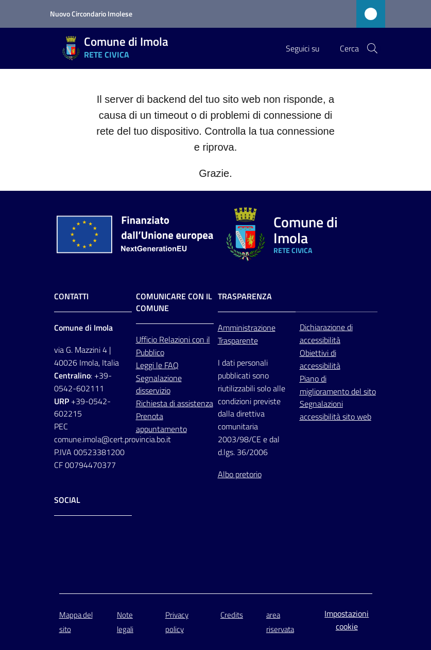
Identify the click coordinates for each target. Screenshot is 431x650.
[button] (372, 48)
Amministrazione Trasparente (246, 334)
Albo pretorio (240, 474)
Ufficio (147, 339)
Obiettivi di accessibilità (320, 359)
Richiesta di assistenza (174, 403)
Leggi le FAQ (157, 365)
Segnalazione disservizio (159, 384)
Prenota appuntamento (161, 422)
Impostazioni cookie (346, 620)
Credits (231, 615)
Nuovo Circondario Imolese (91, 13)
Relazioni (175, 339)
